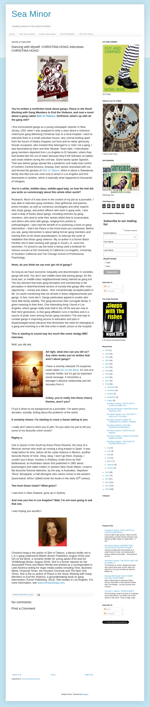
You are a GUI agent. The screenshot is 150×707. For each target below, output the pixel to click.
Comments (109, 291)
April (109, 458)
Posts (107, 287)
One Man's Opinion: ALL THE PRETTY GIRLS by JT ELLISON (122, 415)
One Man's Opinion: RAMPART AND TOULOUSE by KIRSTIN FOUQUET (119, 547)
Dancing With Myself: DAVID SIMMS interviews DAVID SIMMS (119, 577)
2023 (107, 360)
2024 (107, 357)
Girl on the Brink (69, 370)
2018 (107, 377)
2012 (107, 482)
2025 (107, 354)
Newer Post (16, 675)
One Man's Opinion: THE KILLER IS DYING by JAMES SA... (120, 405)
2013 (107, 479)
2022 (107, 364)
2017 (107, 381)
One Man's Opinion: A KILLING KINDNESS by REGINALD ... (119, 426)
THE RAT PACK (86, 34)
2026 (107, 350)
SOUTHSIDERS (67, 34)
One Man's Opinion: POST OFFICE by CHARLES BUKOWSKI (119, 531)
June (109, 451)
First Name (108, 242)
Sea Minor (31, 14)
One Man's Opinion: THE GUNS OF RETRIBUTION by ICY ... (120, 443)
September (111, 397)
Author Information (47, 34)
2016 (107, 384)
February (111, 465)
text (108, 266)
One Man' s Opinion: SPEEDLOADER (119, 591)
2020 (107, 371)
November (111, 390)
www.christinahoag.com (51, 582)
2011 (107, 486)
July (109, 448)
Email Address (120, 233)
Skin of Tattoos (45, 116)
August (110, 400)
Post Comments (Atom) (31, 679)
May (109, 455)
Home (12, 34)
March (109, 461)
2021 (107, 367)
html (108, 262)
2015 (107, 472)
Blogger (85, 694)
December (111, 387)
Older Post (89, 675)
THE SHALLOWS (27, 34)
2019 (107, 374)
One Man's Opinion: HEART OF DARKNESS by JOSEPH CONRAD (121, 421)
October (110, 394)
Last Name (108, 250)
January (110, 468)
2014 (107, 476)
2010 (107, 489)
